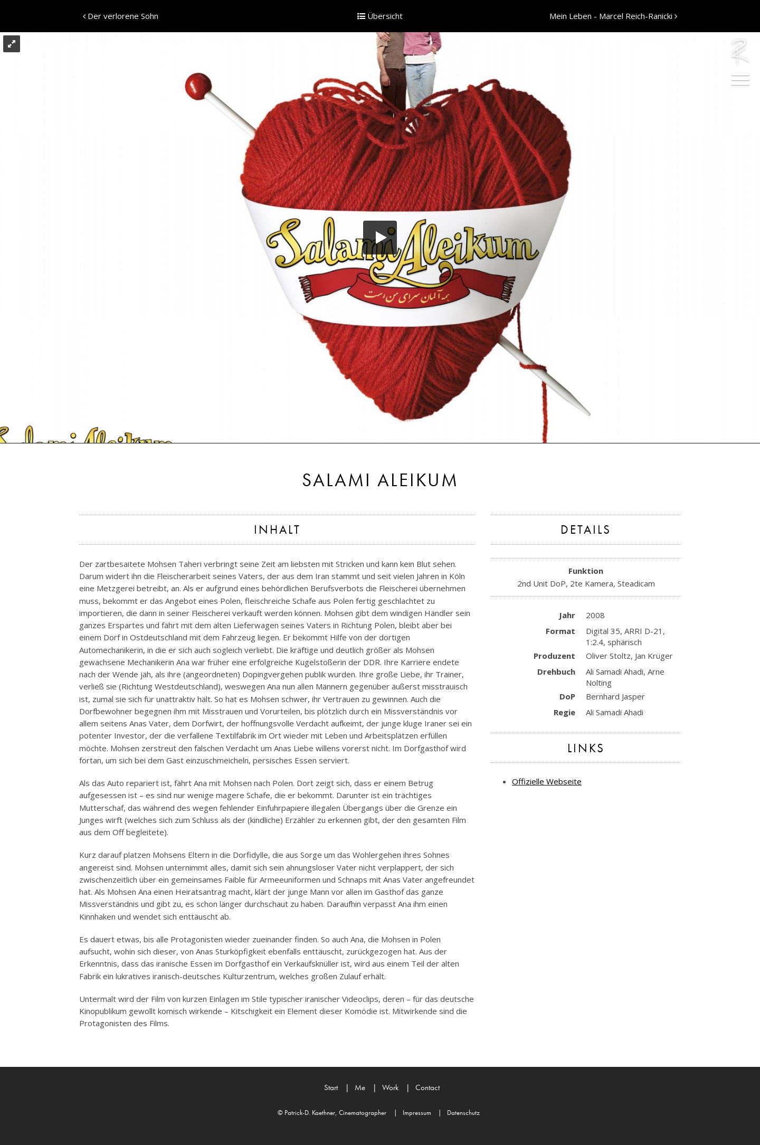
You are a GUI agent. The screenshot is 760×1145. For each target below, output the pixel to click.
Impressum (412, 1112)
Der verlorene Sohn (120, 16)
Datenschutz (459, 1112)
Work (385, 1087)
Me (355, 1087)
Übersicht (380, 16)
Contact (423, 1087)
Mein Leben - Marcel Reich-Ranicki (613, 16)
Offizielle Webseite (547, 781)
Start (331, 1087)
